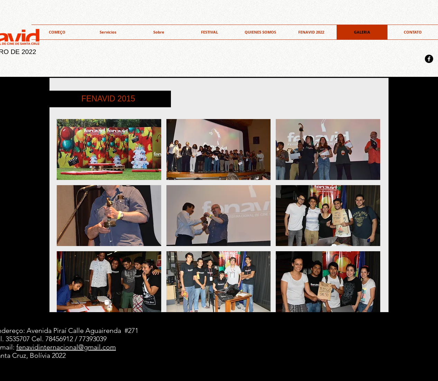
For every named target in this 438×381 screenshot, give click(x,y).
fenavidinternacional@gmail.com (66, 347)
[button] (260, 32)
